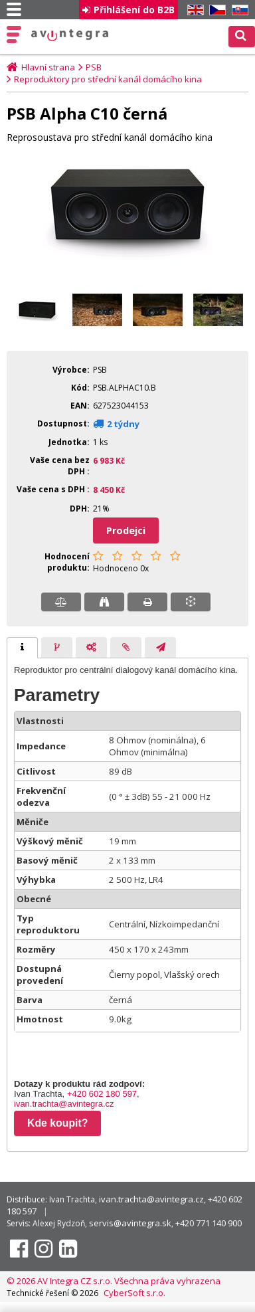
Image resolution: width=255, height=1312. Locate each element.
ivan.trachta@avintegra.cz (64, 1104)
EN (193, 10)
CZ (215, 10)
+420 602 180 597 (102, 1094)
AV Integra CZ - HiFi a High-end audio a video (70, 35)
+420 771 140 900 (208, 1223)
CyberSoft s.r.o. (134, 1293)
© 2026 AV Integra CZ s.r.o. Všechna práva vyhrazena (113, 1281)
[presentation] (22, 648)
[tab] (22, 647)
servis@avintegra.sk (130, 1223)
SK (237, 10)
